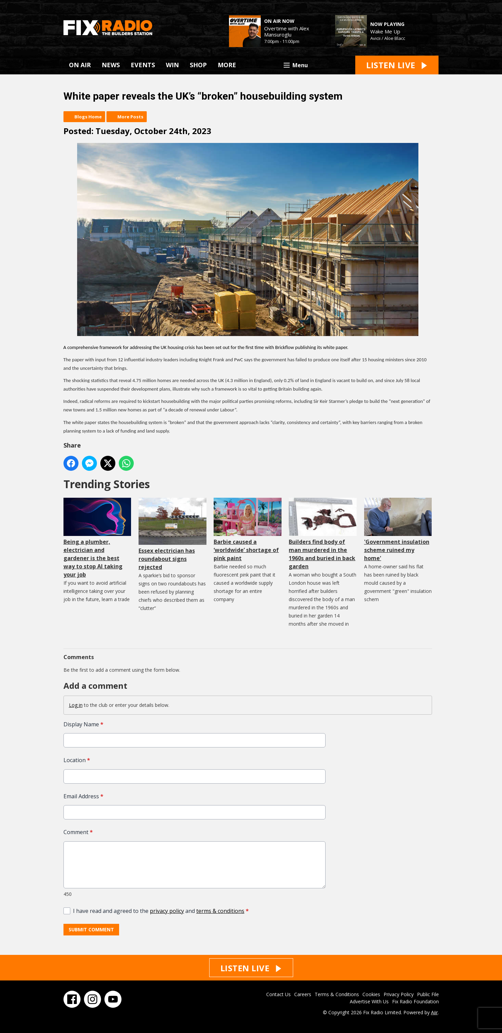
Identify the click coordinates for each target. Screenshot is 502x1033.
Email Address (83, 796)
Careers (302, 994)
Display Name (83, 724)
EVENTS (143, 65)
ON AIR (80, 65)
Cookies (371, 994)
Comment (78, 832)
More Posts (130, 117)
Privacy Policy (399, 994)
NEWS (111, 65)
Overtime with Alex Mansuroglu (286, 31)
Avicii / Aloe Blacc (387, 38)
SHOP (198, 65)
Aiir (434, 1012)
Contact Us (278, 994)
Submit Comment (91, 930)
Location (76, 760)
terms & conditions (220, 911)
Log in (76, 705)
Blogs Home (88, 117)
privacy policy (167, 911)
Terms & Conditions (337, 994)
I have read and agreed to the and (161, 911)
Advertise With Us (369, 1001)
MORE (227, 65)
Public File (428, 994)
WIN (172, 65)
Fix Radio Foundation (415, 1001)
